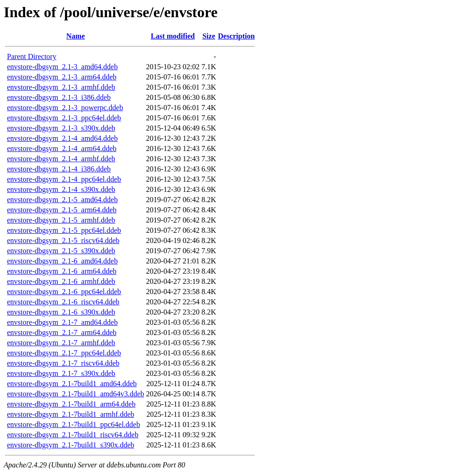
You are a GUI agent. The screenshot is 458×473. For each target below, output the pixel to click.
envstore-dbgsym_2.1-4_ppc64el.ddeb (64, 179)
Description (236, 36)
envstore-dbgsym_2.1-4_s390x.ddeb (61, 189)
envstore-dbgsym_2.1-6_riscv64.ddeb (63, 302)
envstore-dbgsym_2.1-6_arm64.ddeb (62, 271)
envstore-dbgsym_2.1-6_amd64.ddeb (62, 261)
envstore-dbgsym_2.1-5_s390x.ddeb (61, 251)
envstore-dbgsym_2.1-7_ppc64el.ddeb (64, 353)
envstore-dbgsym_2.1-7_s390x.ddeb (61, 373)
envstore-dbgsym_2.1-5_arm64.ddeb (62, 210)
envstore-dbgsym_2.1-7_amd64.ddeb (62, 322)
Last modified (173, 36)
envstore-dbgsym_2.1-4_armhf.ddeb (61, 159)
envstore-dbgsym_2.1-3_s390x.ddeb (61, 128)
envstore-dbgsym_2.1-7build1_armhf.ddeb (70, 414)
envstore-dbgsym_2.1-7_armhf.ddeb (61, 343)
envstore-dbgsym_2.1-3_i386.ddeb (59, 97)
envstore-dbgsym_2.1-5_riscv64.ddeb (63, 240)
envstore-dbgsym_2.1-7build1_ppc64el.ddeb (73, 424)
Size (208, 36)
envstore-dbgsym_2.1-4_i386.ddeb (59, 169)
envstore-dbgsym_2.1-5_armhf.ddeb (61, 220)
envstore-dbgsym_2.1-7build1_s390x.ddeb (70, 445)
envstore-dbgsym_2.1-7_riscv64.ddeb (63, 363)
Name (75, 36)
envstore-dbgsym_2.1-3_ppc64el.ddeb (64, 118)
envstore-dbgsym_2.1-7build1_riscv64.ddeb (73, 435)
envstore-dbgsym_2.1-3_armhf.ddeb (61, 87)
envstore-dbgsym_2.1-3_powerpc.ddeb (65, 108)
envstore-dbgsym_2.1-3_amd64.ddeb (62, 67)
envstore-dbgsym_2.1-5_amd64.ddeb (62, 200)
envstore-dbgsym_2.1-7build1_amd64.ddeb (72, 384)
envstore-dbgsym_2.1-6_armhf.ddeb (61, 281)
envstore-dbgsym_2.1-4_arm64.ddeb (62, 148)
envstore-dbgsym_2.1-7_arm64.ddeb (62, 332)
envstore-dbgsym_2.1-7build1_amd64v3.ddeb (75, 394)
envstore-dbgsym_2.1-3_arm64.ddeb (62, 77)
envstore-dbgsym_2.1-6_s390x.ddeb (61, 312)
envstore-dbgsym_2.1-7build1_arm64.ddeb (71, 404)
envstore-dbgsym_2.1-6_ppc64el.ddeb (64, 292)
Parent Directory (31, 56)
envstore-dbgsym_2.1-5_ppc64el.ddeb (64, 230)
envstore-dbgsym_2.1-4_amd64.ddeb (62, 138)
